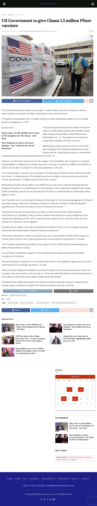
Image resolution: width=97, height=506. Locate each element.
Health (43, 31)
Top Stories (52, 31)
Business (11, 15)
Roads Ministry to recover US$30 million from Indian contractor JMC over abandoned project (30, 351)
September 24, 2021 (9, 31)
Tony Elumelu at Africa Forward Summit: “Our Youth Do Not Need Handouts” (18, 146)
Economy (19, 15)
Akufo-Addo (13, 303)
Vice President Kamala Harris (64, 303)
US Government (42, 303)
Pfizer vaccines (27, 303)
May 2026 (75, 376)
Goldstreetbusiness (18, 295)
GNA (8, 299)
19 (64, 398)
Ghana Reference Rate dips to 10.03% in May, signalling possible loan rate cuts (77, 338)
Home (4, 15)
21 (75, 398)
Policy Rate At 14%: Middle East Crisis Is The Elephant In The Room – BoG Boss (20, 136)
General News (34, 31)
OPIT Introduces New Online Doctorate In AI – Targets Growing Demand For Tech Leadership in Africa (30, 339)
